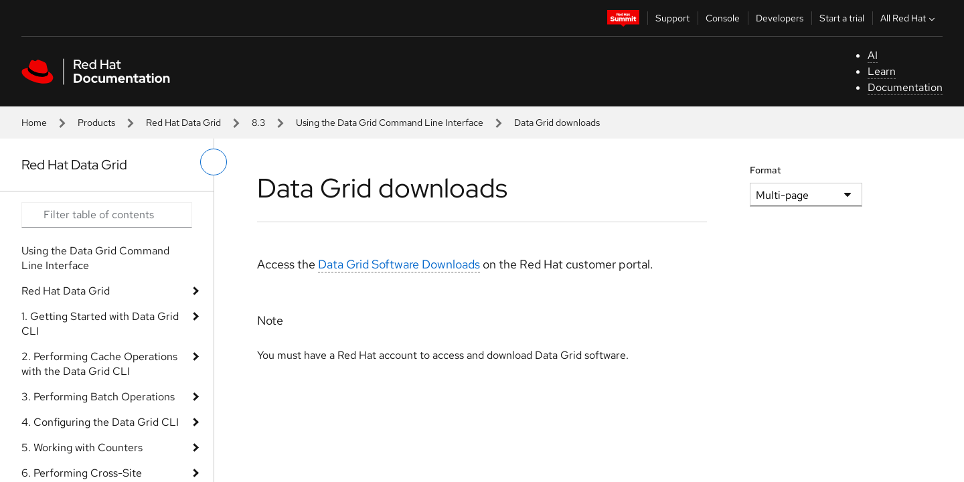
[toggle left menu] (213, 162)
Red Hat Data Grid (183, 122)
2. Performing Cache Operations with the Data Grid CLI (99, 363)
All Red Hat (909, 18)
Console (723, 18)
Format (765, 170)
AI (873, 55)
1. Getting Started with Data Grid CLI (100, 323)
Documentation (905, 87)
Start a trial (841, 18)
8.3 (258, 122)
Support (672, 18)
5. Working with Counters (82, 447)
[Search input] (106, 215)
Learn (882, 71)
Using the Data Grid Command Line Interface (389, 122)
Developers (779, 18)
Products (96, 122)
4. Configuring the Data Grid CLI (100, 422)
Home (34, 122)
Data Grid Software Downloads (399, 264)
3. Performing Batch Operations (98, 397)
